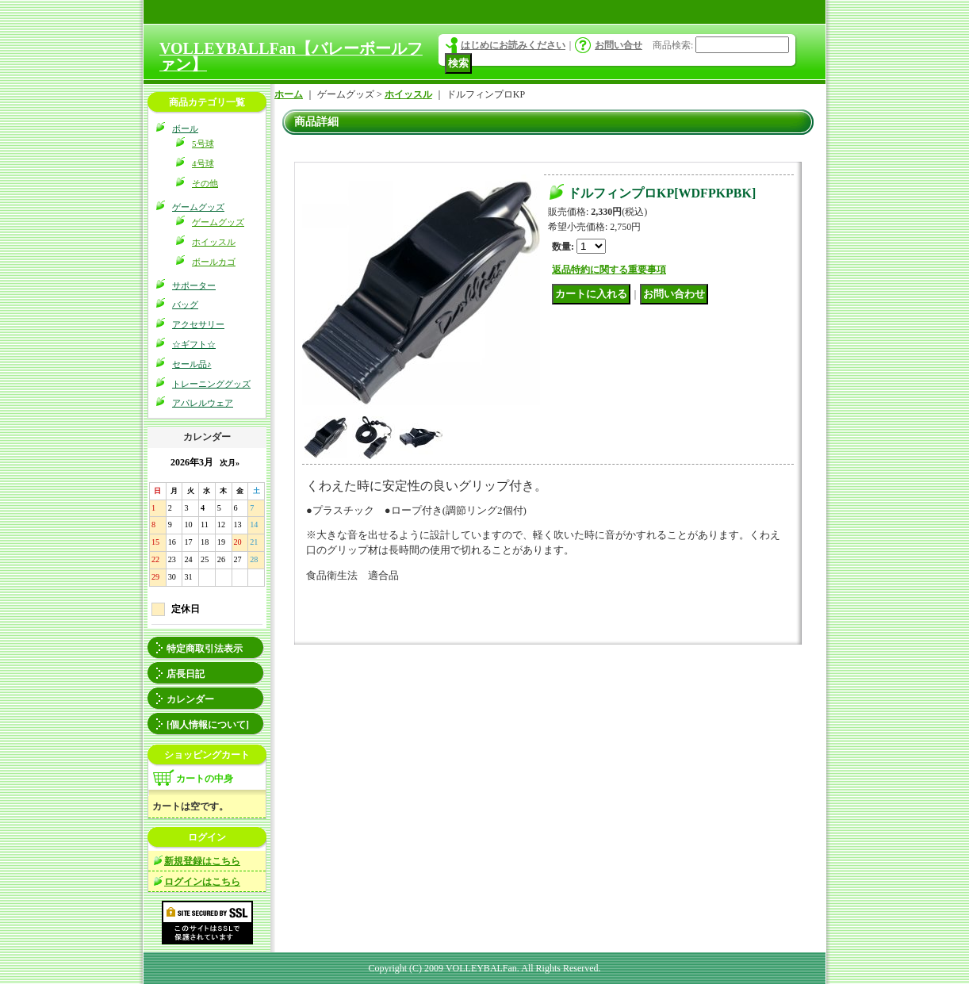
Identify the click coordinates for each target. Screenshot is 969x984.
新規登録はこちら (202, 861)
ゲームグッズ (198, 207)
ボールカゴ (214, 261)
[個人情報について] (208, 724)
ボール (185, 128)
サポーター (194, 285)
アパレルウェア (202, 403)
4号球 (203, 163)
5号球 (203, 143)
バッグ (185, 304)
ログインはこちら (202, 881)
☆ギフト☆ (194, 344)
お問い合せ (618, 45)
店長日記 (186, 674)
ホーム (288, 94)
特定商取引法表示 (205, 648)
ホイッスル (214, 242)
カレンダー (190, 699)
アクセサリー (198, 324)
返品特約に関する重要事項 (609, 269)
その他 (205, 183)
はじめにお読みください (513, 45)
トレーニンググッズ (211, 384)
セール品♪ (192, 364)
